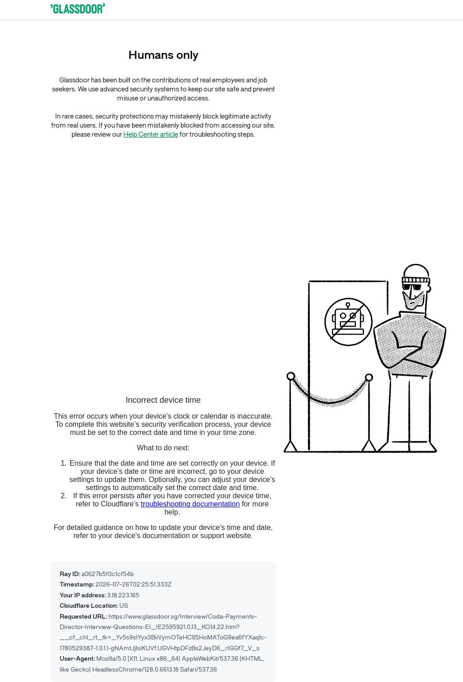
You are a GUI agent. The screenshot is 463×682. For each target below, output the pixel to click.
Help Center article (150, 134)
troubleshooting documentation (190, 504)
